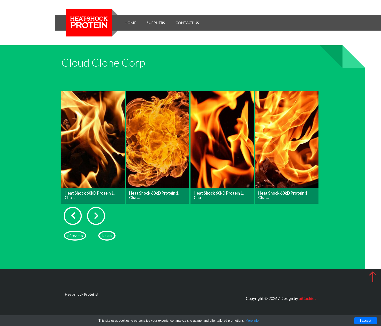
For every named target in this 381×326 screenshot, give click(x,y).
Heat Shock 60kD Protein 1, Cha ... (90, 195)
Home (130, 22)
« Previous (75, 235)
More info (252, 320)
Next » (107, 235)
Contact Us (187, 22)
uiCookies (307, 298)
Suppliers (156, 22)
